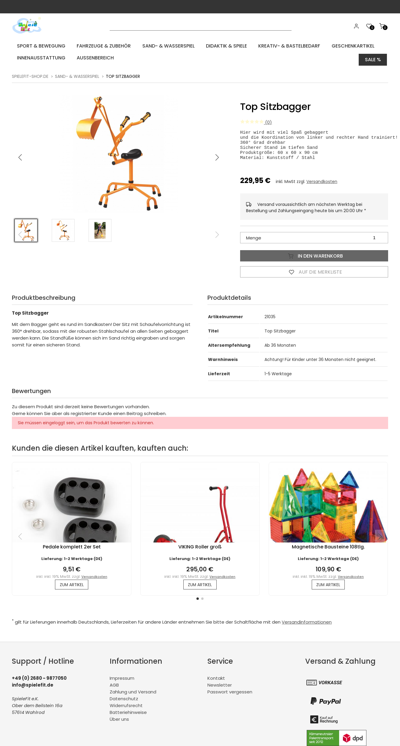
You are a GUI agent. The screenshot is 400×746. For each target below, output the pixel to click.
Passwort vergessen (229, 695)
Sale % (373, 57)
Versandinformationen (307, 625)
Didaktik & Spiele (206, 45)
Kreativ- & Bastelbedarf (264, 45)
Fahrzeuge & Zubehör (94, 45)
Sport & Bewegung (37, 45)
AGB (114, 688)
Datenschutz (124, 702)
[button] (217, 154)
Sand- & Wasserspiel (153, 45)
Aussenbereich (86, 57)
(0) (256, 119)
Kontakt (216, 681)
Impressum (122, 681)
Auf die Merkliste (314, 273)
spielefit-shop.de (30, 73)
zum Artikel (71, 587)
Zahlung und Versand (133, 695)
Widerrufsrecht (126, 709)
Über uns (119, 722)
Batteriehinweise (128, 715)
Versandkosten (321, 183)
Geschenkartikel (321, 45)
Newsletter (219, 688)
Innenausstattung (37, 57)
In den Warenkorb (314, 257)
